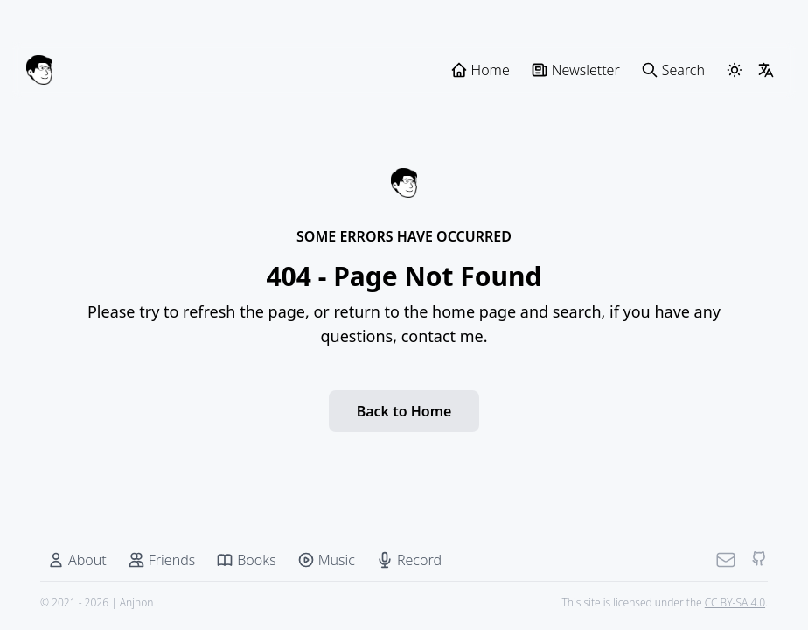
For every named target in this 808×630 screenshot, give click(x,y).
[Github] (759, 560)
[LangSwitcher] (766, 70)
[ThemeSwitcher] (734, 70)
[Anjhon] (39, 70)
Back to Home (404, 411)
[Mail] (725, 560)
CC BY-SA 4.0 (735, 602)
